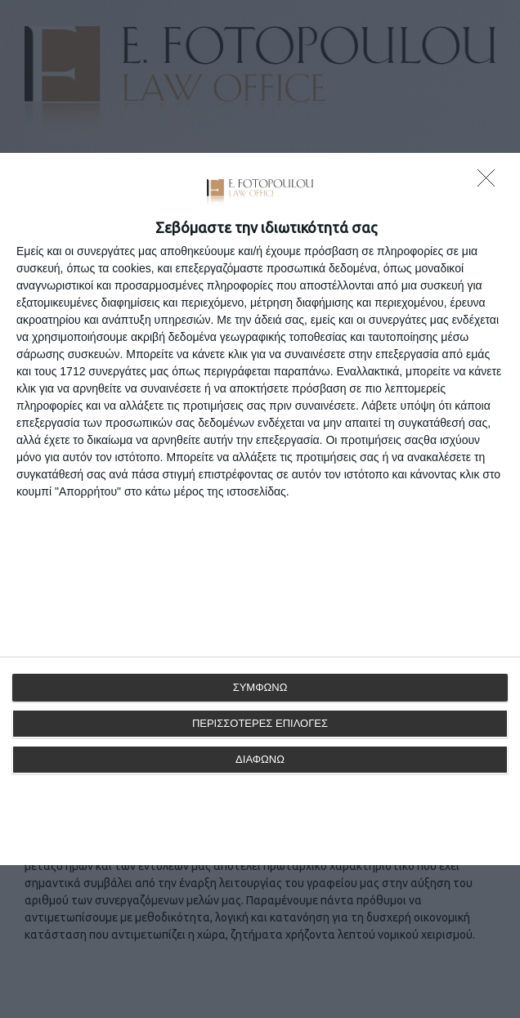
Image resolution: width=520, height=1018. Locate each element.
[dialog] (260, 509)
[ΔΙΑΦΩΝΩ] (490, 182)
